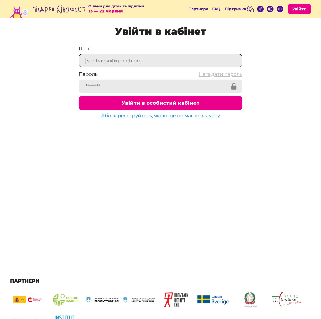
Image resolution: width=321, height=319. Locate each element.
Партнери (198, 9)
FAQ (216, 9)
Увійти (299, 9)
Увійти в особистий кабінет (160, 103)
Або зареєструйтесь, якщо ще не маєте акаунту (160, 116)
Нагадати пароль (220, 74)
